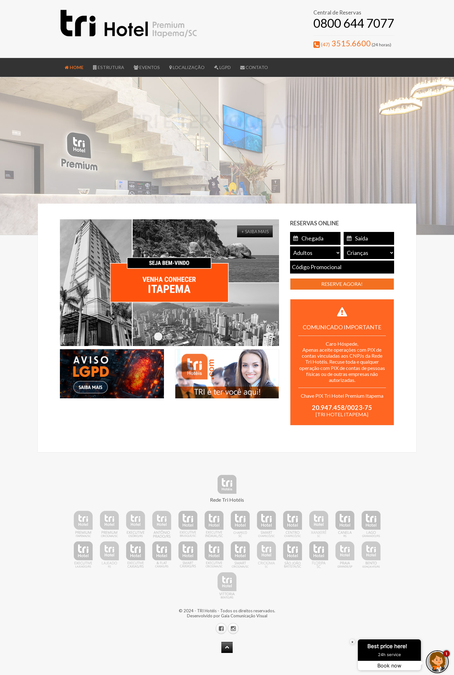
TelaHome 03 (169, 336)
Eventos (147, 67)
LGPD (222, 67)
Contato (254, 67)
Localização (187, 67)
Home (74, 67)
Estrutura (108, 67)
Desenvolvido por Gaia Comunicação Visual (227, 615)
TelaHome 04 (180, 336)
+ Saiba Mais (255, 231)
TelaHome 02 (158, 336)
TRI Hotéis (207, 610)
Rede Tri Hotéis (227, 500)
